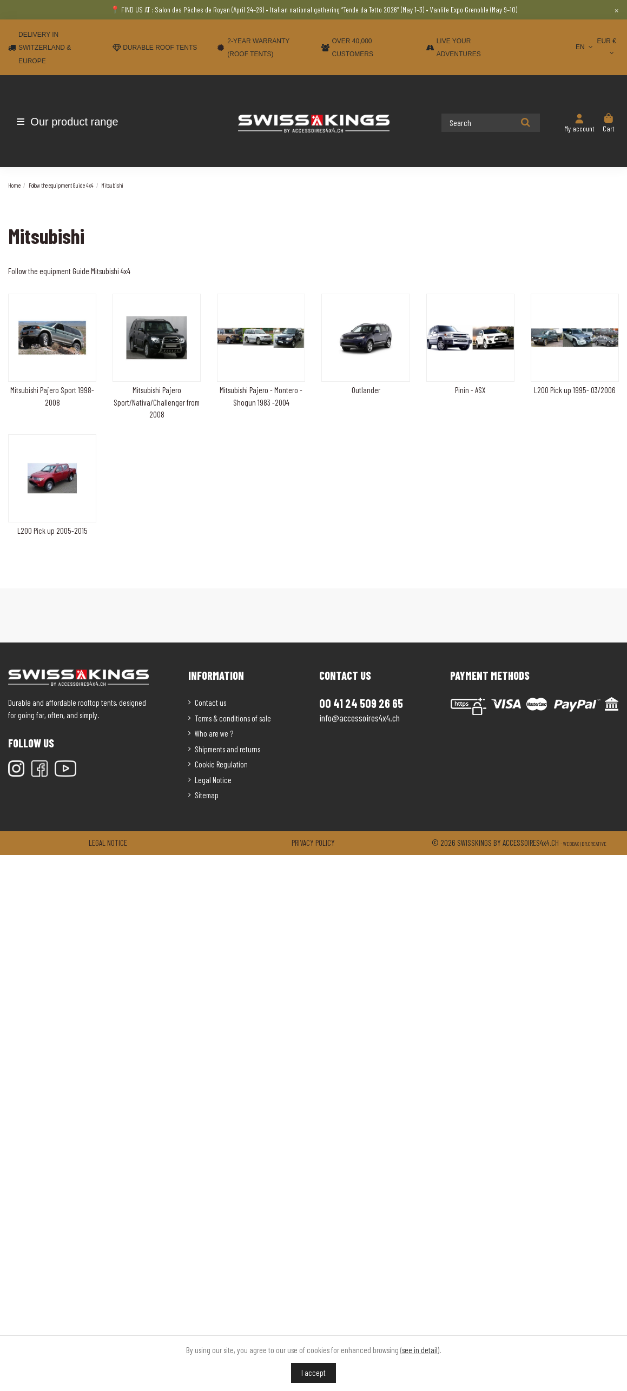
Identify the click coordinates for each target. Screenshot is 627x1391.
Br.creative (594, 843)
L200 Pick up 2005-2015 (52, 530)
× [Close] (616, 9)
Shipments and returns (227, 749)
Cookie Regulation (221, 764)
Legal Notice (213, 780)
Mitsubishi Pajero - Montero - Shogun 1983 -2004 (261, 396)
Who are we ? (214, 733)
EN (585, 47)
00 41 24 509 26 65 (361, 703)
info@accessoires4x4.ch (359, 718)
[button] (71, 121)
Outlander (366, 390)
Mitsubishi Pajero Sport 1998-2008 (52, 396)
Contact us (210, 702)
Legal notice (108, 842)
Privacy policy (313, 842)
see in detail (420, 1350)
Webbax (571, 843)
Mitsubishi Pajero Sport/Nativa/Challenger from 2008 (157, 402)
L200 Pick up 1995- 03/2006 (575, 390)
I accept (313, 1372)
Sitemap (207, 795)
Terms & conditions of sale (233, 718)
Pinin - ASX (470, 390)
